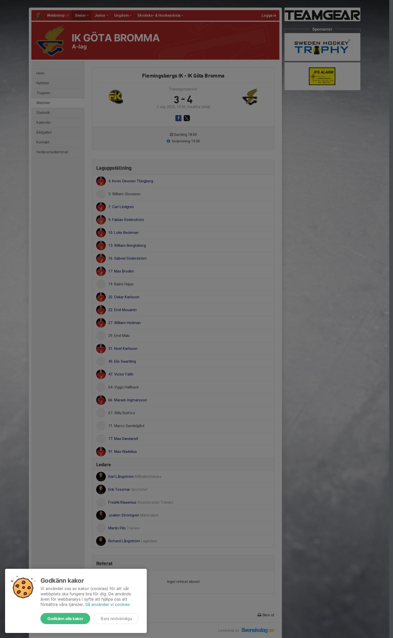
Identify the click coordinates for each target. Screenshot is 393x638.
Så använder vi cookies (107, 604)
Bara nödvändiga (116, 618)
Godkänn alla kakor (65, 618)
